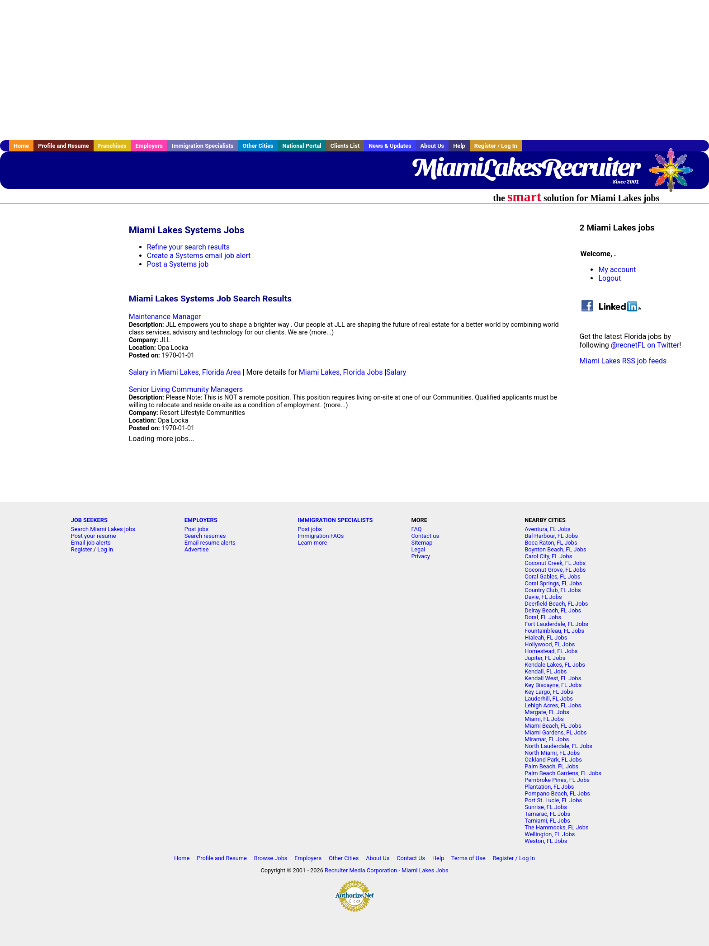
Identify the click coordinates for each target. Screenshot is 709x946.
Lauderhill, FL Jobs (549, 698)
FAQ (416, 529)
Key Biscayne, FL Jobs (553, 685)
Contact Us (411, 858)
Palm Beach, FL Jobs (551, 766)
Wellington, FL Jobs (550, 834)
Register (81, 549)
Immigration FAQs (321, 535)
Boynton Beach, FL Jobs (555, 549)
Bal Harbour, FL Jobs (551, 535)
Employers (149, 145)
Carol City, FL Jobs (548, 556)
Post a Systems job (178, 264)
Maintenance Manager (165, 316)
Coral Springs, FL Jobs (553, 583)
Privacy (420, 556)
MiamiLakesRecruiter (525, 167)
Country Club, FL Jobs (553, 590)
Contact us (425, 535)
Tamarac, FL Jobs (547, 813)
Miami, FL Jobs (544, 718)
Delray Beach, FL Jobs (553, 610)
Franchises (112, 145)
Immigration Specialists (202, 145)
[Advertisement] (354, 70)
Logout (609, 278)
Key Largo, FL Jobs (549, 691)
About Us (432, 145)
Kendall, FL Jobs (546, 671)
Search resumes (205, 535)
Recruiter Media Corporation (361, 870)
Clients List (345, 145)
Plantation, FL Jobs (549, 786)
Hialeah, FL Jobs (546, 637)
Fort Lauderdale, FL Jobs (556, 624)
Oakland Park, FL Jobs (553, 759)
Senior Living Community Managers (186, 389)
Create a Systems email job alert (199, 255)
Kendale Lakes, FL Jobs (555, 664)
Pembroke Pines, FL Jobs (557, 780)
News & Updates (390, 145)
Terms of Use (468, 858)
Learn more (312, 542)
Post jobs (196, 529)
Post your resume (93, 535)
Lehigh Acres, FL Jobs (553, 705)
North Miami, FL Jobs (552, 752)
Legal (418, 549)
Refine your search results (188, 247)
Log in (105, 549)
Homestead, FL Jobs (551, 651)
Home (21, 145)
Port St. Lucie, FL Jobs (553, 800)
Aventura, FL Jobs (547, 529)
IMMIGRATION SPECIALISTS (335, 520)
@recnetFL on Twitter (645, 345)
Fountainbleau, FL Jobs (554, 630)
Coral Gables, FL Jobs (552, 576)
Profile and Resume (63, 145)
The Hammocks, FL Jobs (556, 827)
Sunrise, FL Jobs (546, 807)
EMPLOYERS (200, 520)
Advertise (196, 549)
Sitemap (421, 542)
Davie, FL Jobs (543, 596)
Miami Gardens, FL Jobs (555, 732)
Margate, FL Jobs (547, 712)
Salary (396, 372)
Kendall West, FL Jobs (553, 678)
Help (459, 145)
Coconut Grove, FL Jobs (555, 569)
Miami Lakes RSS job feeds (622, 361)
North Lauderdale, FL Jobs (558, 746)
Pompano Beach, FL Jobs (557, 793)
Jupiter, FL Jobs (545, 657)
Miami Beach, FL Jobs (553, 725)
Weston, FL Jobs (546, 841)
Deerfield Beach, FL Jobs (556, 603)
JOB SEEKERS (89, 520)
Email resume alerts (210, 542)
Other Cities (257, 145)
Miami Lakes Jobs (425, 870)
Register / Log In (495, 145)
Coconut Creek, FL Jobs (555, 563)
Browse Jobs (271, 858)
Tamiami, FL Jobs (547, 820)
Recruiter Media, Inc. (675, 174)
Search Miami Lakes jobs (103, 529)
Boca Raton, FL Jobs (551, 542)
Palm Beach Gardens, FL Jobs (563, 773)
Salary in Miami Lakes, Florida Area (185, 372)
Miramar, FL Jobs (547, 739)
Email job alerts (91, 542)
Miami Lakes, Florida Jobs (341, 372)
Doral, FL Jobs (543, 617)
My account (617, 269)
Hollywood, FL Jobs (550, 644)
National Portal (301, 145)
